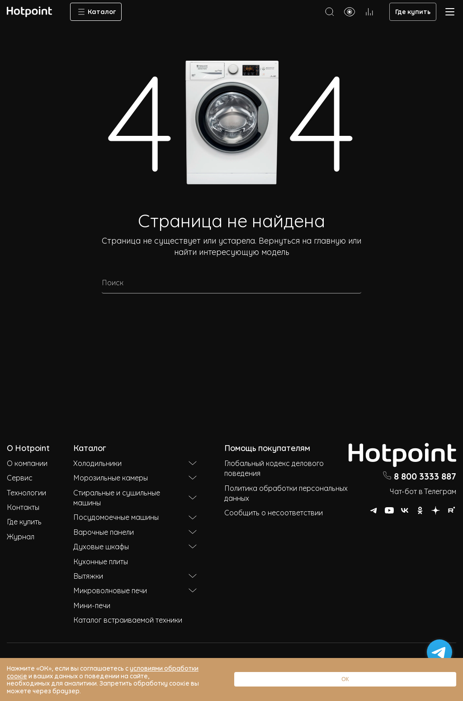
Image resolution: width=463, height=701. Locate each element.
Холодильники (135, 463)
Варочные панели (135, 532)
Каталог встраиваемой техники (127, 619)
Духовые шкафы (135, 546)
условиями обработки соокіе (175, 682)
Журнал (20, 536)
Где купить (412, 11)
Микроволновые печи (135, 590)
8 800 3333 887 (419, 475)
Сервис (20, 477)
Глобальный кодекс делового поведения (274, 467)
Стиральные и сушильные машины (135, 497)
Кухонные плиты (100, 561)
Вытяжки (135, 576)
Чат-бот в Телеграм (423, 490)
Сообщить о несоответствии (273, 512)
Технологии (26, 492)
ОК (429, 687)
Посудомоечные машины (135, 517)
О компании (27, 462)
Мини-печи (91, 605)
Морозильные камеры (135, 477)
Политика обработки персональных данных (286, 492)
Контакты (23, 506)
